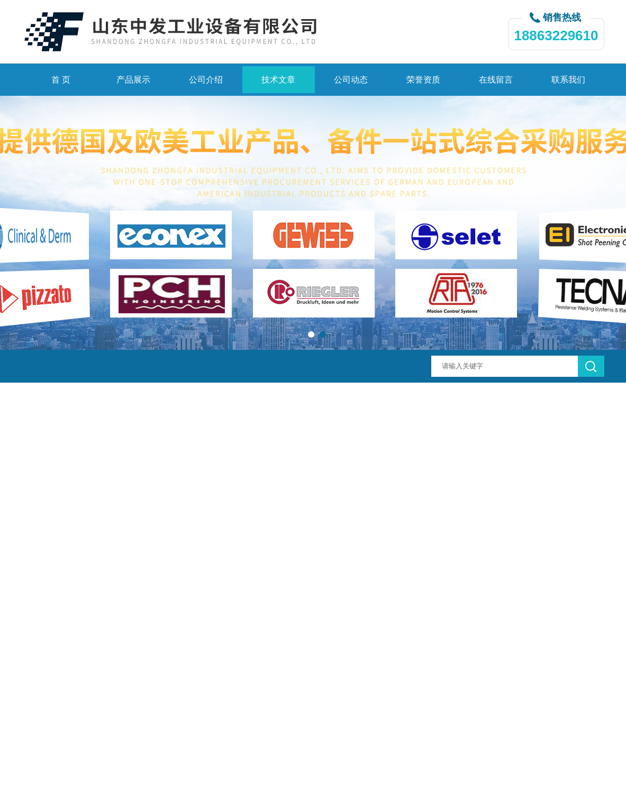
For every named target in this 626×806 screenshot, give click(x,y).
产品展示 (133, 79)
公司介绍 (206, 79)
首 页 (60, 79)
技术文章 (278, 79)
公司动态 (351, 79)
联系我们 (568, 79)
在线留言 (496, 79)
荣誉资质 (423, 79)
